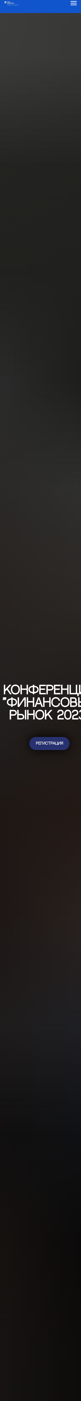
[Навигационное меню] (74, 3)
